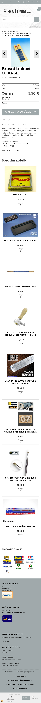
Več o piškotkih (35, 698)
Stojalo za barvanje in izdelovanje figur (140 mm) (20, 333)
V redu (25, 698)
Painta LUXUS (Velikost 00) (20, 287)
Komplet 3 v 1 (20, 195)
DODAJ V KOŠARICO (20, 112)
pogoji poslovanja (27, 684)
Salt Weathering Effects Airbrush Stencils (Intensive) (20, 430)
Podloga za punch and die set (20, 241)
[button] (36, 54)
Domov (4, 31)
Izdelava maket (21, 688)
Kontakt (11, 684)
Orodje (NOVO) (13, 31)
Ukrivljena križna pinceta (20, 526)
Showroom (21, 676)
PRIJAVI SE (5, 641)
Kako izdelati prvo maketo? (21, 680)
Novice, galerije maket (26, 672)
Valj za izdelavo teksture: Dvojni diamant (20, 382)
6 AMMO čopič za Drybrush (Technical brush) (20, 479)
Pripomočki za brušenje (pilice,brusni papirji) (17, 33)
